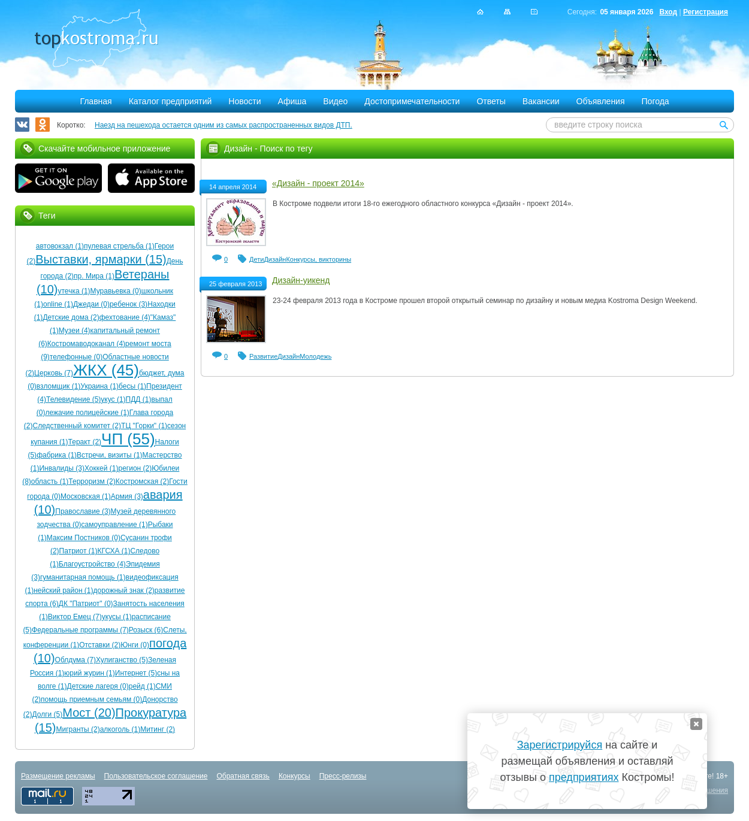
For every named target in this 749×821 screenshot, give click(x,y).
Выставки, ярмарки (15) (100, 259)
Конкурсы (294, 776)
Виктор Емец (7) (75, 617)
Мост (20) (88, 712)
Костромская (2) (142, 481)
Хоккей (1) (101, 468)
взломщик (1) (59, 386)
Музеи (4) (74, 330)
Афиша (292, 101)
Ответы (490, 101)
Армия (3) (127, 496)
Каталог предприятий (170, 101)
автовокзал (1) (60, 246)
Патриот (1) (78, 551)
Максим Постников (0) (83, 538)
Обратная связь (242, 776)
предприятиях (583, 777)
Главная (95, 101)
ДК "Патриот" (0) (86, 603)
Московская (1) (86, 496)
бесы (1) (132, 386)
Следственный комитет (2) (76, 426)
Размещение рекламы (58, 776)
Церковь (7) (53, 373)
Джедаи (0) (91, 304)
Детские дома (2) (71, 317)
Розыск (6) (146, 630)
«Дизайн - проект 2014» (318, 183)
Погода (655, 101)
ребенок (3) (128, 304)
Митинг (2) (157, 729)
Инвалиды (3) (61, 468)
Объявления (600, 101)
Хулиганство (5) (122, 660)
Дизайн (275, 259)
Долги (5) (47, 714)
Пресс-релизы (343, 776)
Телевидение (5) (73, 399)
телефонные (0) (76, 357)
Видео (335, 101)
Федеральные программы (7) (80, 630)
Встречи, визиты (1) (109, 455)
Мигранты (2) (77, 729)
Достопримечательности (412, 101)
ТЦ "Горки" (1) (144, 426)
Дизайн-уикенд (301, 280)
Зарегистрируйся (559, 745)
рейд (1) (142, 686)
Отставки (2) (99, 645)
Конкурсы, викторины (318, 259)
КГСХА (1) (113, 551)
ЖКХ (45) (106, 370)
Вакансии (541, 101)
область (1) (49, 481)
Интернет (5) (136, 673)
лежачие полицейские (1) (87, 412)
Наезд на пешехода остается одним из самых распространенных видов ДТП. (223, 125)
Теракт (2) (85, 442)
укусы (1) (117, 617)
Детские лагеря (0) (98, 686)
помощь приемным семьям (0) (91, 699)
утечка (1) (74, 291)
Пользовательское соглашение (156, 776)
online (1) (58, 304)
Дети (256, 259)
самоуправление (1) (114, 524)
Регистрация (705, 12)
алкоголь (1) (120, 729)
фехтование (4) (124, 317)
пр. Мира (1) (94, 276)
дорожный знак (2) (124, 590)
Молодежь (315, 356)
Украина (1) (99, 386)
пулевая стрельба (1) (119, 246)
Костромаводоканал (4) (86, 344)
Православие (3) (82, 511)
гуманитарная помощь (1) (83, 577)
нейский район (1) (63, 590)
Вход (668, 12)
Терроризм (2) (91, 481)
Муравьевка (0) (115, 291)
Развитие (263, 356)
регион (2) (135, 468)
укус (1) (113, 399)
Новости (244, 101)
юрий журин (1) (89, 673)
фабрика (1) (57, 455)
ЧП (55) (128, 439)
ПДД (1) (139, 399)
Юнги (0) (134, 645)
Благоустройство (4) (92, 564)
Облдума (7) (75, 660)
